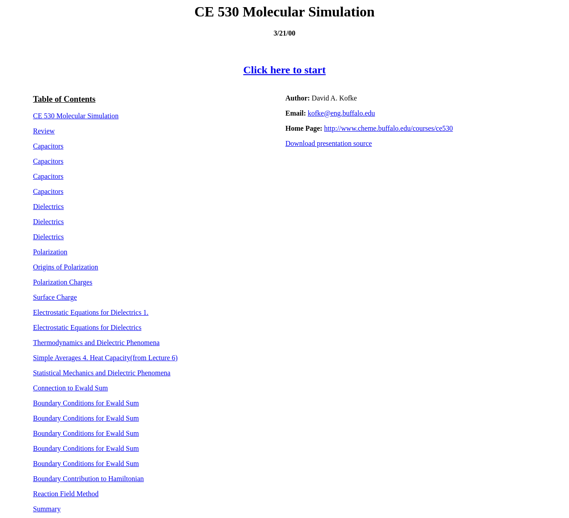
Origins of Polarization (65, 267)
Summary (46, 509)
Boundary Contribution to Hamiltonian (88, 478)
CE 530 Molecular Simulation (75, 116)
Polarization (50, 252)
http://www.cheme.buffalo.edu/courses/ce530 (388, 128)
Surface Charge (55, 297)
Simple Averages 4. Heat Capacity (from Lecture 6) (105, 357)
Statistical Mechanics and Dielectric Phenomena (101, 373)
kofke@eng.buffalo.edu (341, 113)
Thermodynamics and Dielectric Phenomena (96, 342)
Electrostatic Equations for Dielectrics (87, 327)
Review (44, 131)
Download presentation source (328, 143)
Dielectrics (48, 206)
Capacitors (48, 146)
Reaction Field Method (66, 494)
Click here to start (284, 70)
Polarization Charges (62, 282)
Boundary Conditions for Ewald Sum (86, 403)
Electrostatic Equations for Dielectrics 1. (90, 312)
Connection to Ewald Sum (70, 388)
